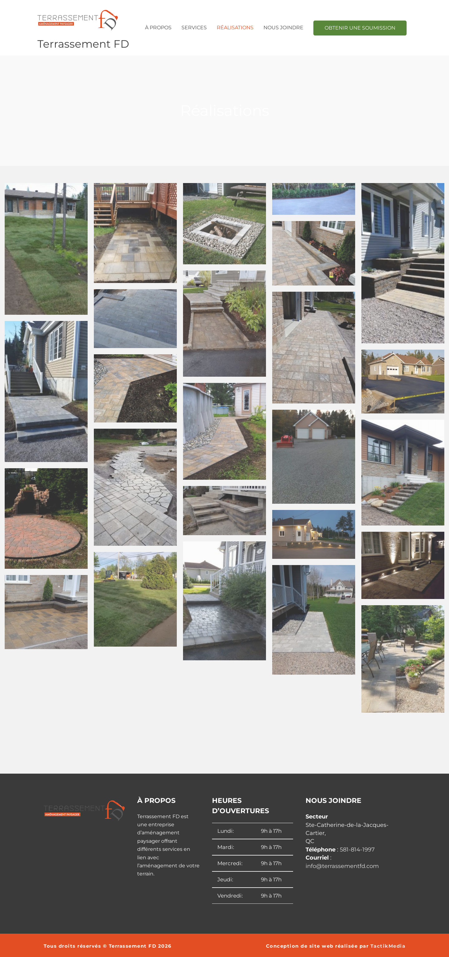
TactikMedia (388, 946)
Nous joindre (283, 28)
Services (194, 28)
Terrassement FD (83, 43)
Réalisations (235, 28)
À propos (158, 28)
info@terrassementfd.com (342, 865)
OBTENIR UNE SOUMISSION (360, 28)
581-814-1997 (357, 849)
